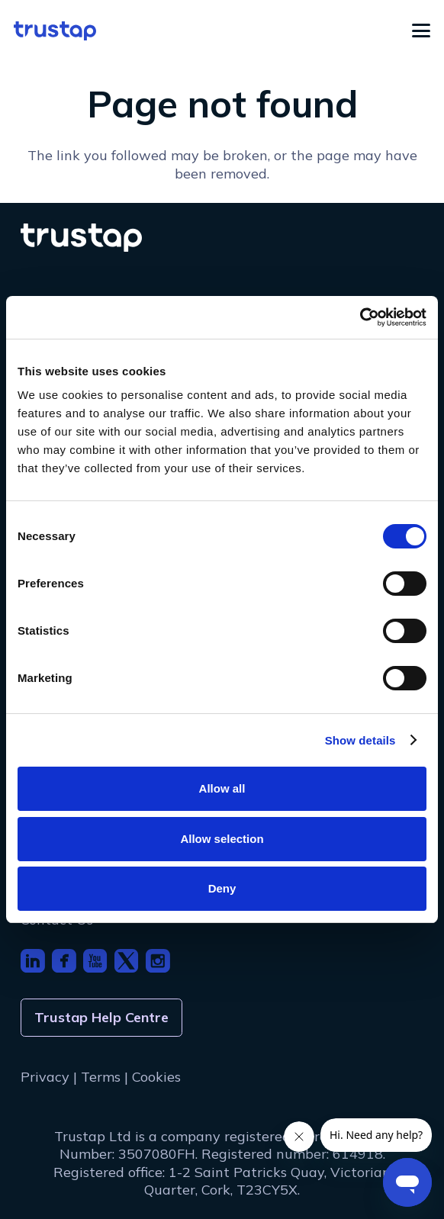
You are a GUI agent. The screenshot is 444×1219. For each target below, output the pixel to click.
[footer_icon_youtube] (95, 961)
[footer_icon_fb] (64, 961)
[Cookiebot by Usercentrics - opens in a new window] (359, 317)
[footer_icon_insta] (158, 961)
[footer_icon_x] (126, 961)
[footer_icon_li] (33, 961)
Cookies (156, 1077)
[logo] (55, 30)
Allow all (222, 788)
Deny (222, 888)
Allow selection (221, 838)
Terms (101, 1077)
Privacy (45, 1077)
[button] (421, 30)
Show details (360, 740)
